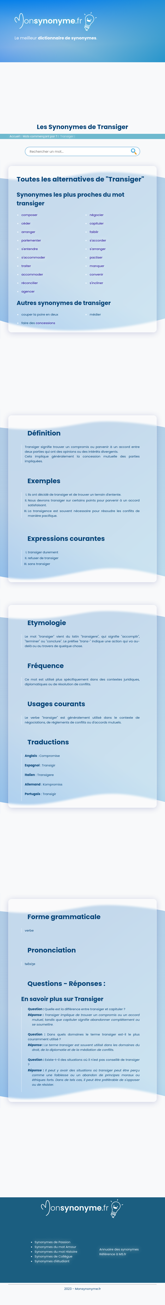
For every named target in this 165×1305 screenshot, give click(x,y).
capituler (97, 223)
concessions (45, 323)
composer (29, 215)
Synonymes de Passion (52, 1242)
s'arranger (97, 249)
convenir (96, 274)
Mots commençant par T (40, 136)
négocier (96, 215)
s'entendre (29, 249)
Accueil (15, 136)
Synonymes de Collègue (53, 1256)
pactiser (96, 257)
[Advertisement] (82, 91)
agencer (28, 291)
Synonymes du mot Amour (55, 1247)
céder (25, 223)
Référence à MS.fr (112, 1254)
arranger (28, 232)
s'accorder (98, 240)
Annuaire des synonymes (119, 1249)
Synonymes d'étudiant (52, 1261)
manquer (97, 266)
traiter (26, 266)
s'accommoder (33, 257)
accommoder (32, 274)
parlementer (31, 240)
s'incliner (96, 283)
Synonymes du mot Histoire (56, 1251)
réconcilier (29, 283)
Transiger (66, 136)
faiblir (94, 232)
